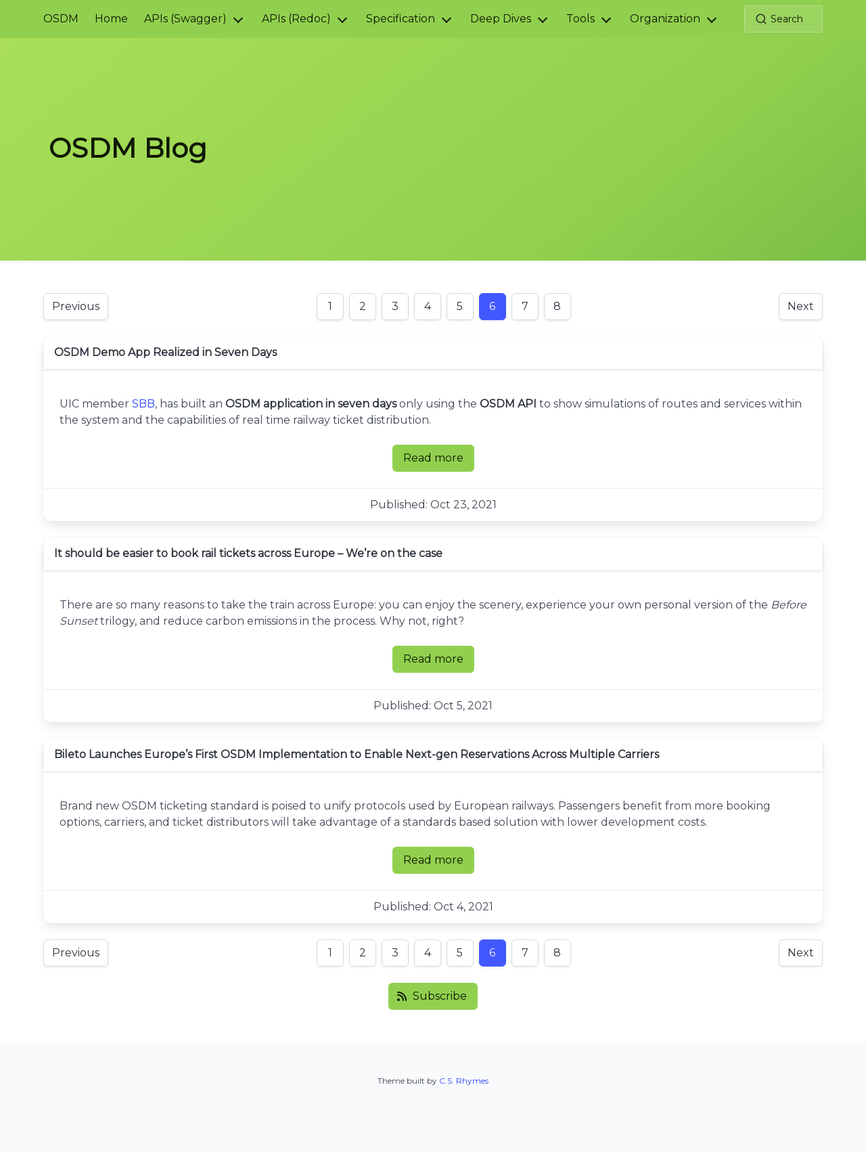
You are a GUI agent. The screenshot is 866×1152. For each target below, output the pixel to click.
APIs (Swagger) (185, 18)
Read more (438, 461)
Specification (400, 18)
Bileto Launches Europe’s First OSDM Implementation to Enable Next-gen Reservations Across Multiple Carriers (356, 754)
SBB (143, 403)
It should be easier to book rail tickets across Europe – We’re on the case (248, 553)
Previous (75, 306)
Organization (665, 18)
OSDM (60, 18)
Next (801, 306)
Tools (580, 18)
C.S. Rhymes (463, 1081)
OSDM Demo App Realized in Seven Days (165, 352)
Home (111, 18)
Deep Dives (500, 18)
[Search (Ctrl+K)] (783, 18)
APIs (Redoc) (296, 18)
